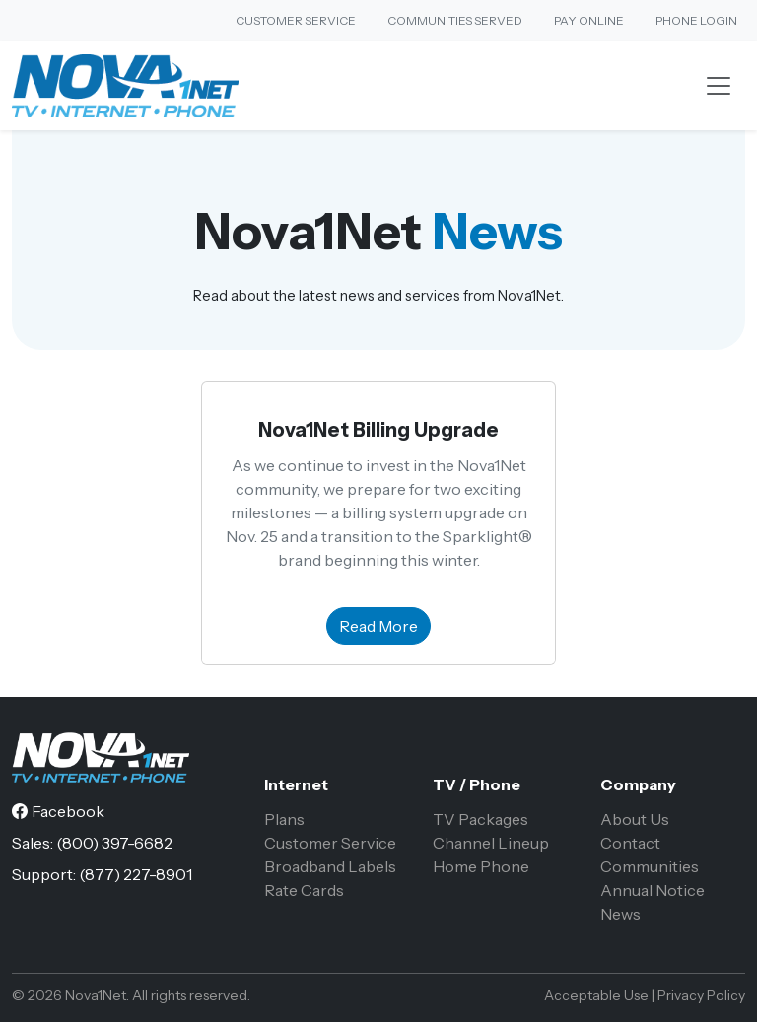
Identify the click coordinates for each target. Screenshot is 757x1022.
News (620, 913)
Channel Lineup (491, 842)
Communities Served (454, 20)
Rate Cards (304, 890)
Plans (284, 819)
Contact (630, 842)
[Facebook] (58, 811)
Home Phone (481, 866)
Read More (378, 626)
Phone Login (696, 20)
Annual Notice (652, 890)
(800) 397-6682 (114, 842)
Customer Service (296, 20)
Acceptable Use (596, 995)
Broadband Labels (330, 866)
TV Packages (480, 819)
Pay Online (589, 20)
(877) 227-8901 (135, 874)
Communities (649, 866)
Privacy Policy (701, 995)
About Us (634, 819)
